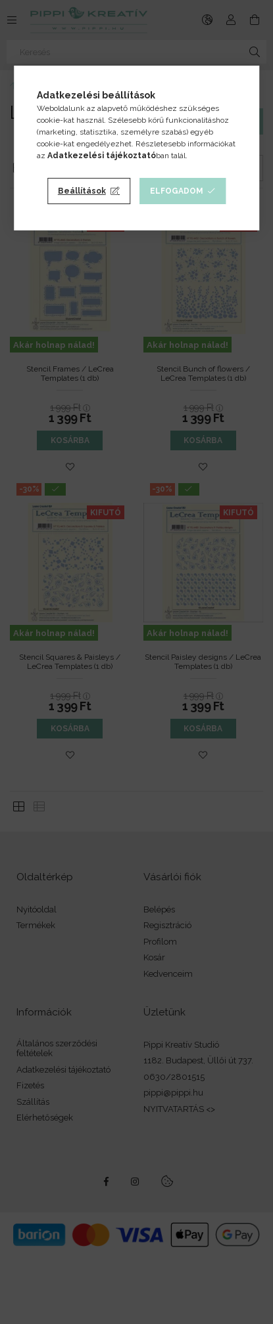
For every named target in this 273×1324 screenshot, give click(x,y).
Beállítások (82, 191)
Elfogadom (176, 191)
